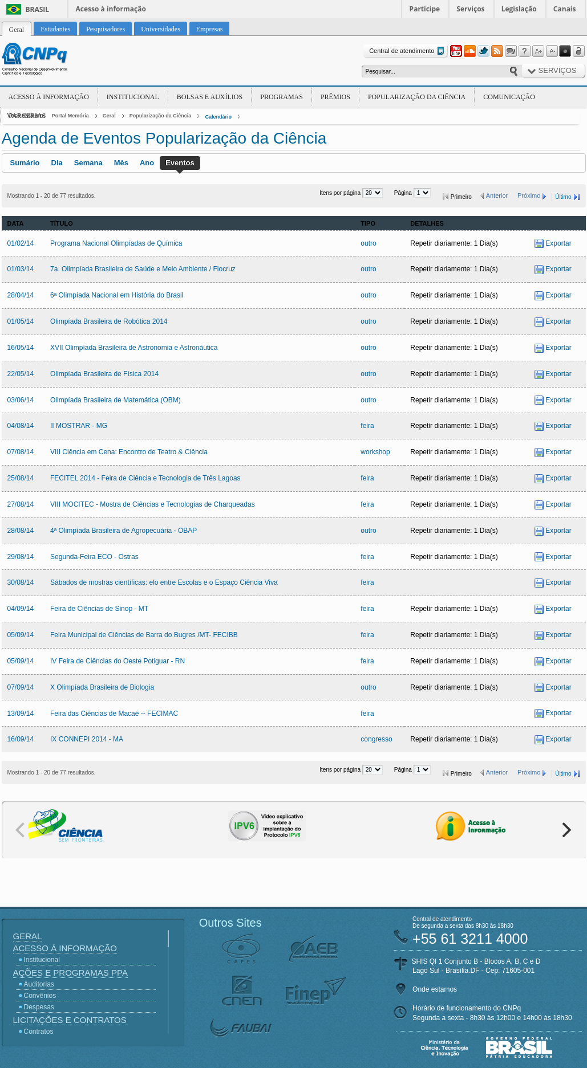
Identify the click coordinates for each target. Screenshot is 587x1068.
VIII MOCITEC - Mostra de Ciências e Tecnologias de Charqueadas (152, 504)
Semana (88, 162)
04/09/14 (20, 609)
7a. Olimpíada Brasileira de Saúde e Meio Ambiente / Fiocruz (143, 269)
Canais (564, 9)
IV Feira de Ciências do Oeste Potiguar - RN (117, 661)
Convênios (40, 996)
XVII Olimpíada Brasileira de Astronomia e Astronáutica (133, 348)
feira (367, 426)
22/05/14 (20, 374)
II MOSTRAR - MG (78, 426)
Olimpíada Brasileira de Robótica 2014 (108, 321)
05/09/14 (20, 635)
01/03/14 (20, 269)
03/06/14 (20, 400)
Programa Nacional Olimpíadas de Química (116, 243)
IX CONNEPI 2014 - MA (86, 739)
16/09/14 (20, 739)
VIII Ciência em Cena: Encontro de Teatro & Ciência (129, 452)
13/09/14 (20, 714)
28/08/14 (20, 531)
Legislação (519, 9)
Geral (109, 116)
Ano (147, 162)
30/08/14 (20, 582)
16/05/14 (20, 348)
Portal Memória (70, 116)
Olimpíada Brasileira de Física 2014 (104, 374)
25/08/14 (20, 478)
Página (404, 193)
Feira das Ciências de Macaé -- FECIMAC (114, 714)
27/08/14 (20, 504)
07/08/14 (20, 452)
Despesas (39, 1007)
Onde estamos (434, 989)
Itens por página (340, 193)
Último (563, 197)
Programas (281, 97)
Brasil (38, 9)
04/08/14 (20, 426)
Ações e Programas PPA (70, 972)
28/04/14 (20, 295)
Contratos (39, 1032)
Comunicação (509, 97)
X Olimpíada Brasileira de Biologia (102, 687)
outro (368, 243)
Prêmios (335, 97)
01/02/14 (20, 243)
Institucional (133, 97)
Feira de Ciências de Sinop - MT (99, 609)
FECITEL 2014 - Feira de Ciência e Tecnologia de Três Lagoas (145, 478)
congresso (376, 739)
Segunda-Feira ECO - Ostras (94, 557)
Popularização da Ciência (416, 97)
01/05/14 (20, 321)
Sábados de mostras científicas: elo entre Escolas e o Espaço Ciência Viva (164, 582)
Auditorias (39, 984)
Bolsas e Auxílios (209, 97)
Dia (57, 162)
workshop (375, 452)
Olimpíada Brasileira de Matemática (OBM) (115, 400)
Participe (425, 9)
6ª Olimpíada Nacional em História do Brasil (116, 295)
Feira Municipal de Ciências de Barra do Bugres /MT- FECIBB (144, 635)
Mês (121, 162)
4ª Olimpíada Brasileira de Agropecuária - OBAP (123, 531)
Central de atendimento (407, 51)
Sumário (25, 162)
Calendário (218, 117)
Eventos (180, 162)
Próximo (528, 195)
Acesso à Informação (49, 97)
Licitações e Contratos (70, 1020)
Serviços (470, 9)
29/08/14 (20, 557)
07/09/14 (20, 687)
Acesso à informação (111, 9)
